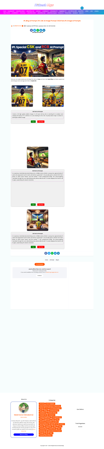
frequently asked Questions (46, 435)
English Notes (47, 419)
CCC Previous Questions (55, 408)
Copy (33, 121)
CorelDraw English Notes (45, 417)
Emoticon (40, 275)
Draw (41, 419)
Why (47, 433)
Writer (51, 433)
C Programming (56, 405)
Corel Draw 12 (51, 415)
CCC (47, 408)
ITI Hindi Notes (49, 421)
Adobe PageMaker (50, 403)
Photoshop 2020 (43, 428)
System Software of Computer (54, 431)
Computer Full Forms (53, 410)
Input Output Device (44, 424)
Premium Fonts (52, 428)
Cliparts (45, 410)
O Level (59, 426)
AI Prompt (42, 403)
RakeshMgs (61, 445)
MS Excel (41, 426)
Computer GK (43, 412)
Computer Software (52, 412)
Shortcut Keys (43, 431)
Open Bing (41, 121)
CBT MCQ (42, 408)
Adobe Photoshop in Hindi (45, 405)
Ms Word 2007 (48, 426)
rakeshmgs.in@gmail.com (52, 272)
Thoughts (42, 433)
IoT (56, 424)
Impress (56, 421)
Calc (41, 410)
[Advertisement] (37, 40)
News (55, 426)
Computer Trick (43, 415)
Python (59, 428)
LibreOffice (61, 424)
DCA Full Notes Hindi (56, 417)
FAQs (57, 419)
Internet (52, 424)
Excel (53, 419)
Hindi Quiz (42, 421)
